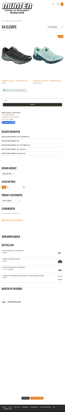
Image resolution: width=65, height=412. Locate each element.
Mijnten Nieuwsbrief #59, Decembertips (16, 137)
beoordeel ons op (8, 122)
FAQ (54, 407)
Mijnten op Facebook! (12, 288)
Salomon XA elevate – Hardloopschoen (14, 81)
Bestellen (17, 407)
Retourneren (33, 407)
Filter (4, 187)
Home (3, 21)
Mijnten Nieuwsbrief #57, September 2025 (16, 145)
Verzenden (25, 407)
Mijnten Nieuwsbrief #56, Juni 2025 (14, 149)
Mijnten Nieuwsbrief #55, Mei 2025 (13, 153)
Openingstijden (8, 409)
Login (53, 4)
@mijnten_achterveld (12, 220)
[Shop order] (55, 27)
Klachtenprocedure (45, 407)
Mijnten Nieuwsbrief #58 (10, 141)
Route (10, 407)
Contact (4, 407)
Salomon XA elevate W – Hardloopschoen (47, 81)
